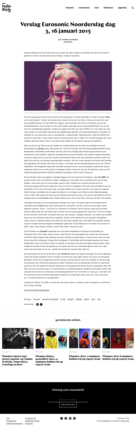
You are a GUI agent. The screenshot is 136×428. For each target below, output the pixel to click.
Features (108, 7)
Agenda (122, 7)
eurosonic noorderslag (50, 299)
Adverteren (29, 423)
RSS (8, 418)
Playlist (5, 352)
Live (97, 7)
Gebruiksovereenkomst (14, 423)
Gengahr (70, 299)
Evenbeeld (106, 421)
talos (99, 299)
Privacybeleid (11, 421)
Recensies (84, 7)
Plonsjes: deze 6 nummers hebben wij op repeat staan (118, 357)
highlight (79, 299)
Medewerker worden (32, 421)
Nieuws (70, 7)
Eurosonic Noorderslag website (36, 290)
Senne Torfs (125, 421)
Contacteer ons (30, 418)
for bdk (62, 299)
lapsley (86, 299)
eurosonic (36, 299)
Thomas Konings (70, 39)
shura (93, 299)
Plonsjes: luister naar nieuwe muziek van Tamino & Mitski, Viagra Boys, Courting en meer (17, 360)
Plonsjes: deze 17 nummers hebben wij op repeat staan (84, 357)
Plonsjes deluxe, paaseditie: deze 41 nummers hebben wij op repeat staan (49, 360)
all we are (27, 299)
